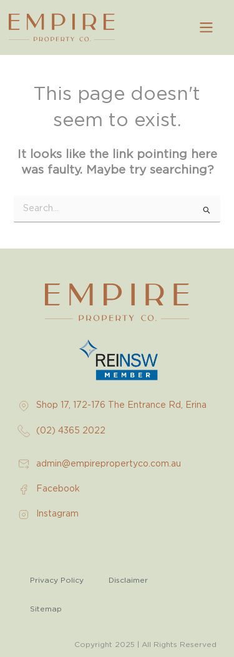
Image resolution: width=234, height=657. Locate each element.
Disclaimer (128, 580)
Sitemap (46, 609)
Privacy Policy (57, 580)
